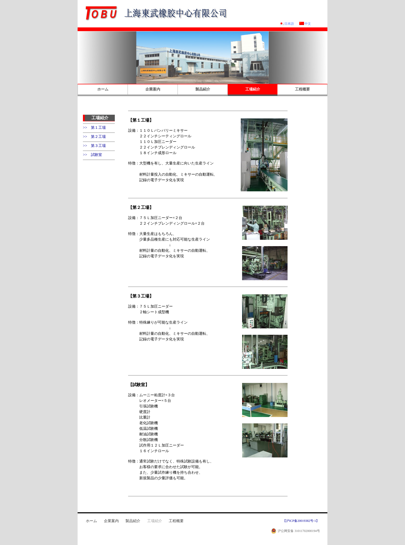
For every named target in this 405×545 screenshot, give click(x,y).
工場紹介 (252, 89)
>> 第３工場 (94, 146)
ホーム (102, 89)
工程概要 (302, 89)
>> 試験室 (92, 155)
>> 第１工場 (94, 128)
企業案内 (152, 89)
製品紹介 (202, 89)
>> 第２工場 (94, 137)
